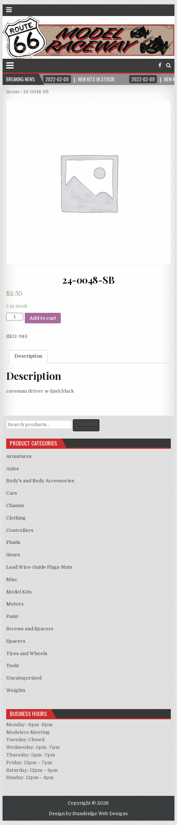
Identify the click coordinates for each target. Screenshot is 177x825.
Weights (15, 690)
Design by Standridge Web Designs (88, 813)
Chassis (15, 505)
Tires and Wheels (26, 653)
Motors (15, 604)
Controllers (20, 530)
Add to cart (43, 318)
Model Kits (19, 592)
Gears (13, 554)
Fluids (13, 542)
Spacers (15, 641)
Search (86, 424)
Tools (12, 665)
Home (13, 91)
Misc (11, 579)
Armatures (19, 456)
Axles (12, 468)
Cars (11, 493)
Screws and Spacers (30, 628)
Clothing (16, 518)
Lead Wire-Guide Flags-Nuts (39, 567)
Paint (12, 616)
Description (28, 356)
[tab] (28, 356)
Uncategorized (24, 678)
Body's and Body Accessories (40, 480)
